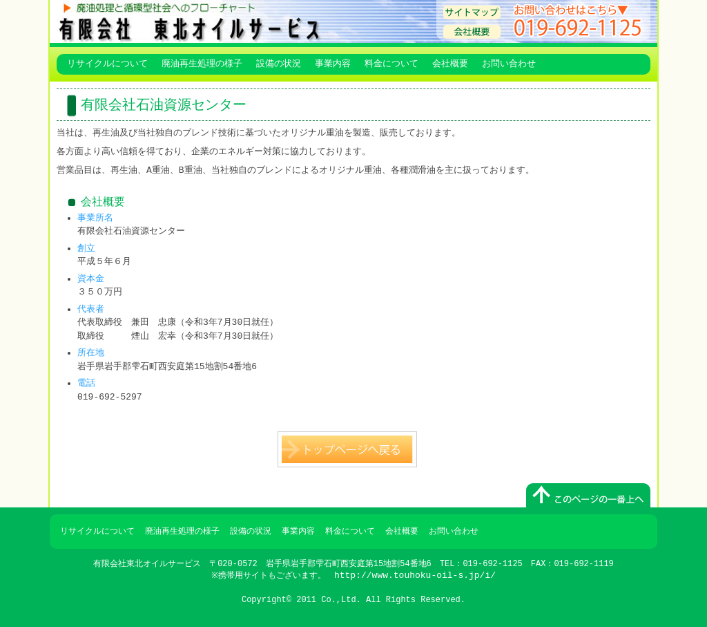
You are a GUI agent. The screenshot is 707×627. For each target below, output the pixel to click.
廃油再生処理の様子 (202, 64)
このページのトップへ (588, 495)
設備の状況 (278, 64)
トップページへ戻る (347, 449)
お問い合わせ (509, 64)
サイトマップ (472, 12)
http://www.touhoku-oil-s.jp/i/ (416, 575)
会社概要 (472, 32)
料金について (391, 64)
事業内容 (333, 64)
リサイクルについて (107, 64)
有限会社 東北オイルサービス (243, 21)
